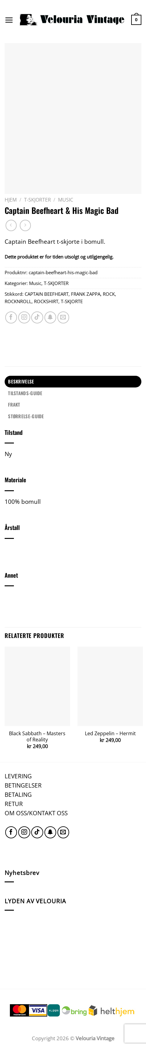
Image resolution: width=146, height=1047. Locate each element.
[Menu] (9, 20)
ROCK (109, 294)
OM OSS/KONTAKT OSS (36, 813)
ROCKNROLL (18, 301)
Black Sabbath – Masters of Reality (37, 736)
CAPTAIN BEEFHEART (47, 294)
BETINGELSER (23, 785)
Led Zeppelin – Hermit (110, 733)
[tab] (73, 381)
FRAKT (14, 404)
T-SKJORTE (72, 301)
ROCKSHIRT (46, 301)
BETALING (18, 794)
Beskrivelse (21, 381)
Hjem (11, 199)
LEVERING (18, 776)
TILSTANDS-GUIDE (25, 393)
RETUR (14, 804)
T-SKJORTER (37, 199)
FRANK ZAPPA (85, 294)
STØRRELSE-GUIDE (26, 416)
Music (65, 199)
